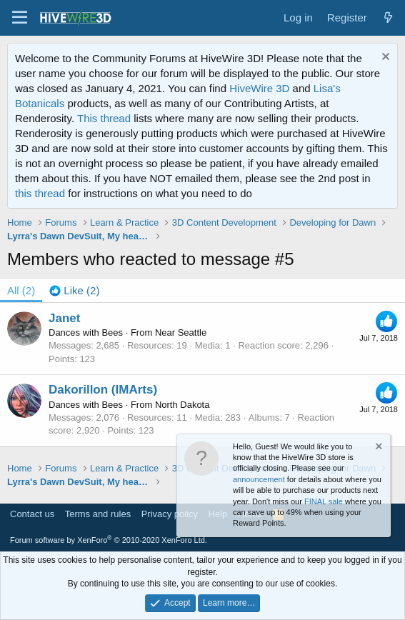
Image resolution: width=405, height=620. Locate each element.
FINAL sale (323, 501)
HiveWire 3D (259, 88)
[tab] (74, 290)
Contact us (32, 514)
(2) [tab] (21, 290)
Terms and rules (98, 514)
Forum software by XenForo (108, 540)
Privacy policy (169, 514)
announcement (259, 479)
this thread (40, 193)
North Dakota (182, 404)
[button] (19, 18)
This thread (104, 118)
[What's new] (388, 17)
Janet (64, 318)
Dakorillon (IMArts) (103, 389)
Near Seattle (180, 332)
